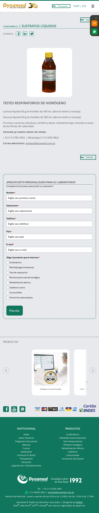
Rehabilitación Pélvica (73, 448)
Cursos (26, 448)
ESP (84, 6)
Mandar (14, 310)
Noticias (26, 444)
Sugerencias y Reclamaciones (26, 465)
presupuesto (26, 458)
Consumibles (16, 292)
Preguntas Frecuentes (26, 441)
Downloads (26, 451)
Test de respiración (19, 272)
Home (26, 434)
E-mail (10, 244)
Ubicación (26, 462)
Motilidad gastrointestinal (22, 267)
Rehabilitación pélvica (20, 282)
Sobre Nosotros (26, 437)
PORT (76, 6)
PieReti (79, 502)
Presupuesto (63, 6)
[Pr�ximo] (93, 370)
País (9, 231)
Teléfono (11, 218)
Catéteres (73, 451)
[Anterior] (6, 370)
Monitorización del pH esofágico (25, 277)
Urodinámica (15, 262)
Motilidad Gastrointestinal (73, 437)
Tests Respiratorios (72, 441)
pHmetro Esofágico (72, 444)
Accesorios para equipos (21, 297)
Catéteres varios (17, 287)
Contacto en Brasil (26, 455)
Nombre (10, 192)
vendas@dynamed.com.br (40, 143)
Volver (89, 20)
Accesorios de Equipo (73, 458)
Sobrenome (12, 205)
